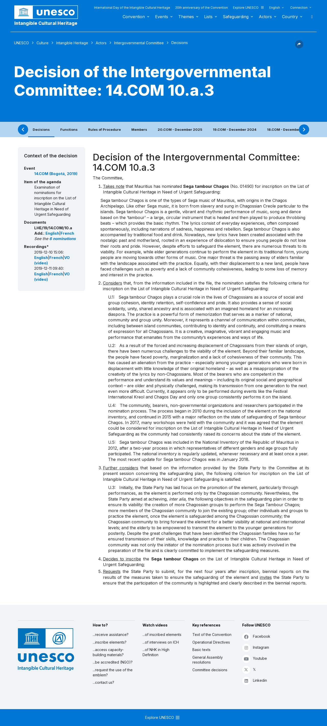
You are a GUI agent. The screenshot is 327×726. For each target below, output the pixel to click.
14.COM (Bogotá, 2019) (55, 173)
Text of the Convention (211, 634)
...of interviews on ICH (161, 642)
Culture (43, 43)
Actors (265, 16)
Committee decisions (209, 670)
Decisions (41, 129)
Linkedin (254, 681)
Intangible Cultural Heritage (45, 23)
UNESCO (21, 43)
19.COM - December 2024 (234, 129)
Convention (134, 16)
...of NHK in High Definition (156, 652)
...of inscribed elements (162, 634)
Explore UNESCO (248, 7)
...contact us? (103, 682)
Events (161, 16)
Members (139, 129)
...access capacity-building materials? (108, 652)
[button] (299, 46)
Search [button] (310, 16)
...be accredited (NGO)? (113, 662)
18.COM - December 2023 (289, 129)
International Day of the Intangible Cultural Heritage (132, 7)
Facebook (256, 637)
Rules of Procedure (104, 129)
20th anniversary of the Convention (201, 7)
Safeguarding (236, 16)
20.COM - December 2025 (180, 129)
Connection (299, 7)
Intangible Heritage (72, 43)
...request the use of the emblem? (113, 672)
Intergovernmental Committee (139, 43)
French (67, 233)
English (274, 7)
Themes (186, 16)
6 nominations (62, 238)
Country (290, 16)
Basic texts (201, 649)
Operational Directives (211, 642)
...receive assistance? (111, 634)
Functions (69, 129)
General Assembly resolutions (207, 660)
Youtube (254, 659)
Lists (208, 16)
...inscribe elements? (109, 642)
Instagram (255, 648)
